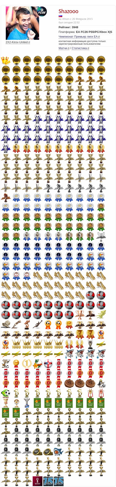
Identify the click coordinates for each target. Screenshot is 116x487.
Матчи (63, 48)
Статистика (79, 48)
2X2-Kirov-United (17, 42)
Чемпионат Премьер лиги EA (78, 36)
